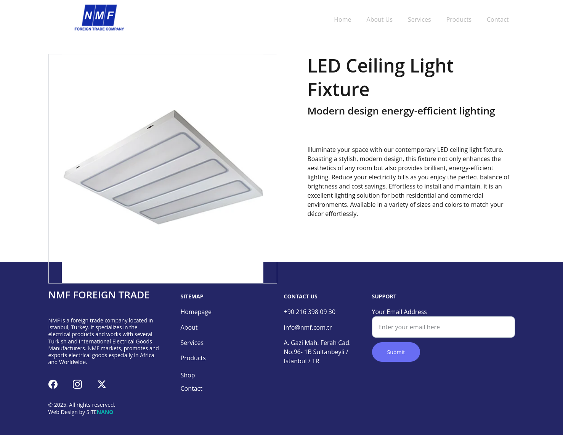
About (189, 327)
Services (419, 19)
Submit (396, 352)
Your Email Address (399, 312)
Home (342, 19)
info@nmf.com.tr (308, 327)
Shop (188, 375)
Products (459, 19)
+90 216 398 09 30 (310, 312)
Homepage (196, 312)
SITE (92, 412)
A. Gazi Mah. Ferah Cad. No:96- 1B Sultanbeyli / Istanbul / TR (319, 351)
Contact (497, 19)
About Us (380, 19)
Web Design (63, 412)
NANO (105, 412)
